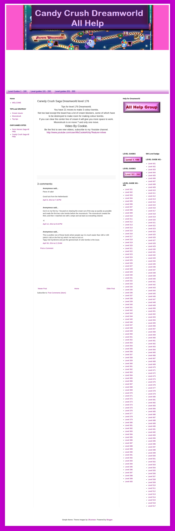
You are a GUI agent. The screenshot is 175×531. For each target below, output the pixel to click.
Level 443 (152, 288)
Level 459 (152, 335)
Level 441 (152, 282)
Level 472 (152, 373)
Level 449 (152, 305)
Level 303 (129, 195)
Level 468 (152, 361)
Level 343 (129, 313)
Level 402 (152, 167)
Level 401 (152, 164)
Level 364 (129, 375)
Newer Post (42, 289)
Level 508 (152, 479)
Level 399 (129, 479)
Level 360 (129, 363)
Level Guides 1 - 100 (17, 91)
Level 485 (152, 411)
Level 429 (152, 246)
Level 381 (129, 425)
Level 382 (129, 428)
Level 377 (129, 414)
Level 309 (129, 213)
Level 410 (152, 190)
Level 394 (129, 464)
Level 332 (129, 281)
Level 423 (152, 229)
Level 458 (152, 332)
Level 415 (152, 205)
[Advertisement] (52, 67)
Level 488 (152, 420)
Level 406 (152, 178)
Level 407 (152, 181)
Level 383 (129, 431)
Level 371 (129, 396)
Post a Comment (46, 248)
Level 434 (152, 261)
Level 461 (152, 341)
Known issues (17, 113)
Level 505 (152, 470)
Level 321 (129, 248)
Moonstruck (16, 116)
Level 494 (152, 438)
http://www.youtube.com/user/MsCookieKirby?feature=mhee (76, 132)
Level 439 (152, 276)
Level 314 (129, 228)
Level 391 (129, 455)
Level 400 (129, 482)
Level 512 (152, 491)
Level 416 (152, 208)
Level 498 (152, 450)
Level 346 (129, 322)
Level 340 (129, 304)
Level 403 (152, 170)
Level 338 (129, 298)
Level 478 (152, 391)
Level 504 (152, 468)
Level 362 (129, 369)
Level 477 (152, 388)
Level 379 (129, 420)
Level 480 (152, 397)
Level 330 (129, 275)
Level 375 (129, 408)
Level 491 (152, 429)
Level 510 (152, 485)
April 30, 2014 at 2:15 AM (52, 243)
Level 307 (129, 207)
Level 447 (152, 299)
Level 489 (152, 423)
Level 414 (152, 202)
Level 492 (152, 432)
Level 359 (129, 360)
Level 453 (152, 317)
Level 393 (129, 461)
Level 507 (152, 476)
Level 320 (129, 245)
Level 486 (152, 414)
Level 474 (152, 379)
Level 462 (152, 344)
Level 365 (129, 378)
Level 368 (129, 387)
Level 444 (152, 291)
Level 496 (152, 444)
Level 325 (129, 260)
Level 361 (129, 366)
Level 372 (129, 399)
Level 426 (152, 237)
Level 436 (152, 267)
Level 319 (129, 242)
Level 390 (129, 452)
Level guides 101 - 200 (41, 91)
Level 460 (152, 338)
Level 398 (129, 476)
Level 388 (129, 446)
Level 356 (129, 352)
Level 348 (129, 328)
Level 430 (152, 249)
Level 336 (129, 293)
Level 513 (152, 494)
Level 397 (129, 473)
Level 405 (152, 175)
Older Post (111, 289)
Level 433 (152, 258)
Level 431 (152, 252)
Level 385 (129, 437)
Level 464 (152, 350)
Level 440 (152, 279)
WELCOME (16, 103)
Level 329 (129, 272)
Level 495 (152, 441)
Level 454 (152, 320)
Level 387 (129, 443)
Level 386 (129, 440)
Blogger (109, 520)
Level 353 (129, 343)
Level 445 (152, 294)
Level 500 (152, 456)
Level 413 (152, 199)
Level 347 (129, 325)
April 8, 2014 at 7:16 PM (52, 200)
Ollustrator (92, 520)
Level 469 (152, 364)
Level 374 (129, 405)
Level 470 (152, 367)
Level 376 (129, 411)
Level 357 (129, 355)
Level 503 (152, 465)
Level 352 (129, 340)
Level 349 (129, 331)
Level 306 (129, 204)
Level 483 (152, 406)
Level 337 (129, 296)
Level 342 (129, 310)
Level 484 (152, 409)
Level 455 (152, 323)
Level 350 (129, 334)
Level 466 (152, 355)
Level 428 (152, 243)
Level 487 (152, 417)
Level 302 (129, 192)
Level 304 (129, 198)
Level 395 (129, 467)
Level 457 (152, 329)
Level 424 (152, 232)
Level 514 (152, 497)
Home (76, 289)
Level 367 (129, 384)
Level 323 (129, 254)
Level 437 (152, 270)
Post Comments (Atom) (57, 293)
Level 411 (152, 193)
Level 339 (129, 301)
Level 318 (129, 239)
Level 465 (152, 352)
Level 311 (129, 219)
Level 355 (129, 349)
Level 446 (152, 296)
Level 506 (152, 473)
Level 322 (129, 251)
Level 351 (129, 337)
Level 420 (152, 220)
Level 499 (152, 453)
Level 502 (152, 462)
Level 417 (152, 211)
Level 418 (152, 214)
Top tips (15, 119)
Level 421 (152, 223)
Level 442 (152, 285)
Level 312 (129, 222)
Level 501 (152, 459)
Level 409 (152, 187)
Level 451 (152, 311)
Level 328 (129, 269)
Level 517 (152, 506)
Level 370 (129, 393)
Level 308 (129, 210)
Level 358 (129, 358)
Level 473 (152, 376)
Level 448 (152, 302)
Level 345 (129, 319)
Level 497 (152, 447)
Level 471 (152, 370)
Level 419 (152, 217)
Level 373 (129, 402)
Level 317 (129, 236)
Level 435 (152, 264)
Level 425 (152, 234)
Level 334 (129, 287)
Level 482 (152, 403)
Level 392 (129, 458)
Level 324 (129, 257)
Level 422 (152, 226)
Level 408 (152, 184)
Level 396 (129, 470)
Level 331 (129, 278)
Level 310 (129, 216)
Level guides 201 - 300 (65, 91)
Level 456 (152, 326)
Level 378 (129, 417)
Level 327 (129, 266)
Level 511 (152, 488)
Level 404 (152, 172)
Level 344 (129, 316)
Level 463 (152, 347)
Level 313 (129, 225)
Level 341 (129, 307)
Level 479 (152, 394)
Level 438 (152, 273)
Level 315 (129, 231)
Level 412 (152, 196)
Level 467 (152, 358)
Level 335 (129, 290)
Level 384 (129, 434)
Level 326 (129, 263)
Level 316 (129, 234)
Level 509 (152, 482)
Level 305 (129, 201)
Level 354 (129, 346)
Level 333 (129, 284)
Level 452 (152, 314)
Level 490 (152, 426)
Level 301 (129, 189)
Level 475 (152, 382)
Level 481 (152, 400)
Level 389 (129, 449)
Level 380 (129, 422)
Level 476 (152, 385)
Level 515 (152, 500)
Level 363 (129, 372)
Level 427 (152, 240)
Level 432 (152, 255)
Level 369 (129, 390)
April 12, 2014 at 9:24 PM (52, 224)
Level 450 (152, 308)
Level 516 (152, 503)
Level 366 (129, 381)
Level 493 (152, 435)
